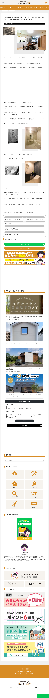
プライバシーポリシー (28, 687)
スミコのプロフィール (24, 563)
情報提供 (12, 687)
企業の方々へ (19, 687)
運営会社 (37, 687)
